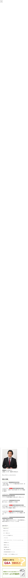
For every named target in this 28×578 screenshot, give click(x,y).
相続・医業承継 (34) (7, 549)
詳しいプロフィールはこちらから (9, 474)
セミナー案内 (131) (6, 533)
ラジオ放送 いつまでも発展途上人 (18, 488)
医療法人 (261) (6, 544)
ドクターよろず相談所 (12, 482)
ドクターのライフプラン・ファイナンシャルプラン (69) (13, 540)
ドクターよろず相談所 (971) (8, 535)
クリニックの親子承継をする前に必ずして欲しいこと (13, 497)
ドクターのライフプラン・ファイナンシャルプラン (17, 494)
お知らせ (11, 488)
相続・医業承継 (12, 495)
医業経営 (17, 482)
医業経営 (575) (6, 542)
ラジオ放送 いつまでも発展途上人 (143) (10, 554)
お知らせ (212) (5, 530)
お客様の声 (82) (5, 528)
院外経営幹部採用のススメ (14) (9, 551)
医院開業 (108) (6, 547)
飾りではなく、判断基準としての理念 (10, 501)
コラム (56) (6, 537)
